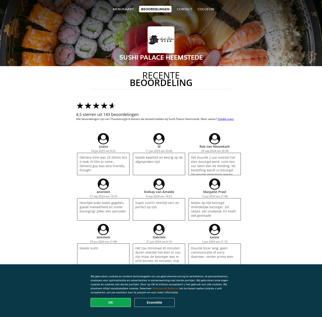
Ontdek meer (226, 119)
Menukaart (123, 9)
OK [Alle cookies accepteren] (110, 302)
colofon (206, 9)
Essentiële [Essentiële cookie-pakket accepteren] (154, 302)
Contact (184, 9)
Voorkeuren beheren (166, 288)
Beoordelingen (155, 9)
